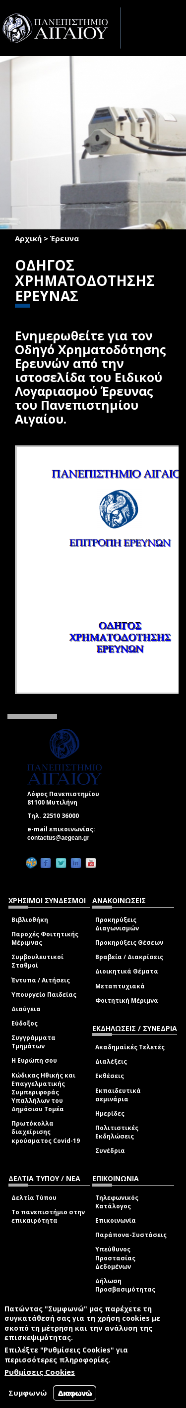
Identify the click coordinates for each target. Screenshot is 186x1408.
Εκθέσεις (109, 1076)
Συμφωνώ (27, 1393)
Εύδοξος (24, 1023)
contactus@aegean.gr (61, 837)
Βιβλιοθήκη (29, 920)
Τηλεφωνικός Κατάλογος (116, 1201)
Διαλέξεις (111, 1061)
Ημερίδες (109, 1113)
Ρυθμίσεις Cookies (39, 1372)
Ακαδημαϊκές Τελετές (130, 1047)
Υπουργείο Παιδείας (43, 994)
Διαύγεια (26, 1009)
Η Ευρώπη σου (34, 1060)
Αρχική (28, 238)
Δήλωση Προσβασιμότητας (125, 1285)
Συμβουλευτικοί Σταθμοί (37, 961)
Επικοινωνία (115, 1220)
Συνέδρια (110, 1150)
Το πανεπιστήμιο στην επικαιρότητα (48, 1216)
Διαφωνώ (75, 1393)
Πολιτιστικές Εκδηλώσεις (116, 1132)
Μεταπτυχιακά (120, 986)
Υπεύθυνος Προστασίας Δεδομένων (115, 1257)
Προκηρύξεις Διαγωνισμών (117, 924)
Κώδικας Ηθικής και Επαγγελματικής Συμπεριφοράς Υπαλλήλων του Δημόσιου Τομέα (43, 1092)
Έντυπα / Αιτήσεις (40, 980)
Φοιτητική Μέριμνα (126, 1000)
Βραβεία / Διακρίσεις (129, 957)
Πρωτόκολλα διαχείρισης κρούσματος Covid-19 (45, 1131)
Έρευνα (64, 238)
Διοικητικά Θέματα (126, 971)
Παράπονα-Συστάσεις (131, 1235)
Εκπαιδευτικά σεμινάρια (118, 1094)
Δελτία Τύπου (34, 1197)
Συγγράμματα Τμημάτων (33, 1041)
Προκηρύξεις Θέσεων (129, 942)
